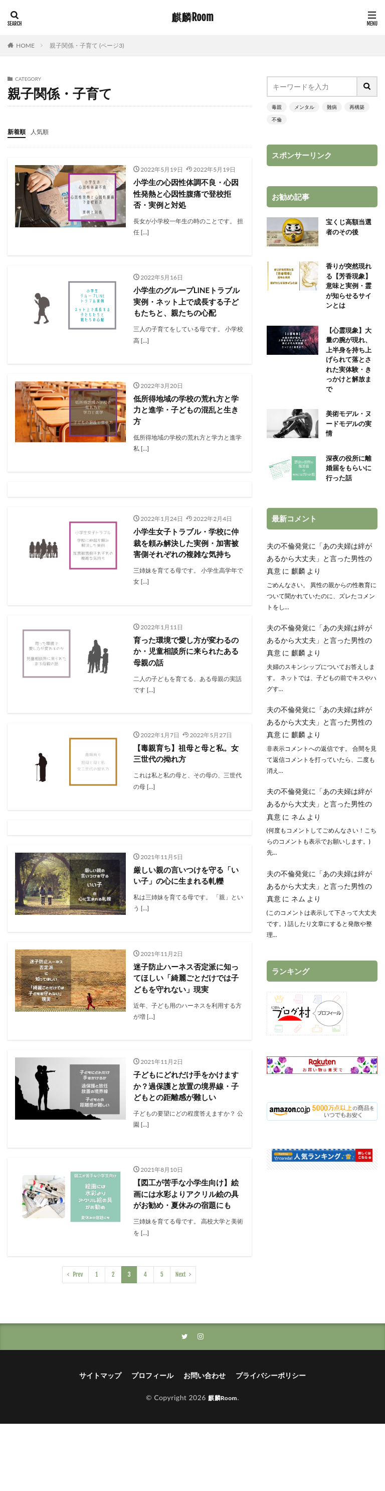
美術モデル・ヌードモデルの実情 (350, 434)
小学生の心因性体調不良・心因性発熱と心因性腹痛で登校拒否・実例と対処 (185, 194)
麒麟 (298, 584)
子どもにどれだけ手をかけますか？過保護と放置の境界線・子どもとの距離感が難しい (185, 1131)
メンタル (304, 107)
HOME (25, 45)
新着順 (18, 131)
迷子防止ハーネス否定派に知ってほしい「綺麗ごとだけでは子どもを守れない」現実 (185, 1015)
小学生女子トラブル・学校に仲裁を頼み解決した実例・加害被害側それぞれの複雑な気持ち (185, 555)
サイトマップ (100, 1442)
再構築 (356, 107)
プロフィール (152, 1442)
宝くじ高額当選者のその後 (350, 227)
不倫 (277, 119)
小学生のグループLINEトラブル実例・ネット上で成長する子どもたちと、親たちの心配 (186, 304)
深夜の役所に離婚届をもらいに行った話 (350, 480)
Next (180, 1340)
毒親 (277, 107)
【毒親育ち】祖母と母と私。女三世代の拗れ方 (185, 775)
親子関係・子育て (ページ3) (87, 45)
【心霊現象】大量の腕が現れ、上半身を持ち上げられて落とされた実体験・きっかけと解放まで (350, 366)
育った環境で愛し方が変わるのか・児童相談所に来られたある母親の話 (185, 672)
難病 (332, 107)
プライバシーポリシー (271, 1442)
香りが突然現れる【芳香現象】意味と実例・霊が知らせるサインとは (350, 287)
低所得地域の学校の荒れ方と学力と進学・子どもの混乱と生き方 (185, 414)
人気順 (44, 131)
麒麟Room (192, 18)
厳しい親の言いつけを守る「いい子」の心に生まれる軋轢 (185, 904)
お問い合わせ (204, 1442)
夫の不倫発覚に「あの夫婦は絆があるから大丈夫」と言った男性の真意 (319, 572)
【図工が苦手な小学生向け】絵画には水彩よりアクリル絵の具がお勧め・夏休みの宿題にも (185, 1253)
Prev (78, 1340)
